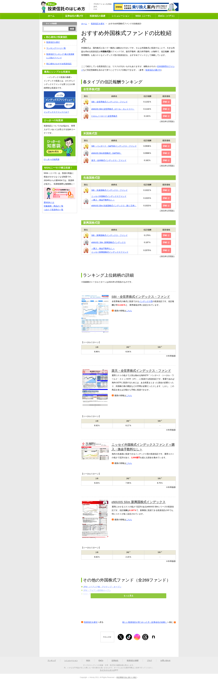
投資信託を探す (98, 23)
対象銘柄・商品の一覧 (53, 206)
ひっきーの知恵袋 (51, 159)
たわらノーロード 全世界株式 (104, 116)
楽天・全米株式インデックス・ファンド (108, 160)
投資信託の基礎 (97, 16)
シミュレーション (120, 16)
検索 (72, 29)
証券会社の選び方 (74, 16)
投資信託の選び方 (153, 70)
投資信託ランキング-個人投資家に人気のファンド (60, 56)
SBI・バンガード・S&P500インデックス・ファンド (114, 146)
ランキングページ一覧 (56, 48)
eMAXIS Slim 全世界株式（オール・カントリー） (112, 109)
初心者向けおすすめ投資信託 (59, 64)
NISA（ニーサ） (144, 16)
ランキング (52, 660)
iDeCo (101, 660)
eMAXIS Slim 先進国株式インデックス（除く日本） (113, 205)
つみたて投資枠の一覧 (53, 209)
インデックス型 (146, 301)
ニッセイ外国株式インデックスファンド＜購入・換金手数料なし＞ (143, 447)
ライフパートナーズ (107, 670)
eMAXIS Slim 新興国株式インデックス (108, 242)
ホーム (51, 16)
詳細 (95, 9)
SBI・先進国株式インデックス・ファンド (109, 190)
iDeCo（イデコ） (167, 16)
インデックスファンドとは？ (56, 112)
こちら (129, 311)
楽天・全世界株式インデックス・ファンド (141, 370)
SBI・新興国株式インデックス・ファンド (109, 235)
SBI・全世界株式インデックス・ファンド (109, 102)
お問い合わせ (165, 660)
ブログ (149, 660)
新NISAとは (49, 202)
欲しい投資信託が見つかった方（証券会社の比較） (144, 622)
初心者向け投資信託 (56, 37)
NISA (88, 660)
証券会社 (115, 660)
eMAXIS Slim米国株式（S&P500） (106, 153)
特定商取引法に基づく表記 (127, 677)
